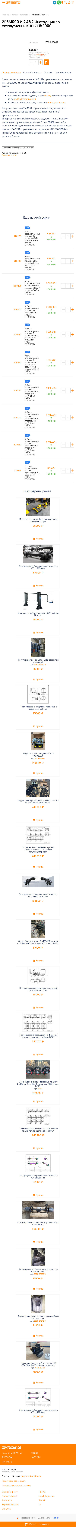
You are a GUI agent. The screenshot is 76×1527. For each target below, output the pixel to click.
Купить (38, 539)
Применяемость (63, 72)
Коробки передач (10, 1504)
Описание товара (11, 72)
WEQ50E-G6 (40, 1368)
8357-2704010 (40, 665)
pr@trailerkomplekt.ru (25, 99)
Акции (34, 1453)
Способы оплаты (32, 72)
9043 (40, 1089)
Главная (5, 15)
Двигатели (7, 1500)
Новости (36, 1457)
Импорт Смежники (40, 15)
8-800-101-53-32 (9, 1470)
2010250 (17, 391)
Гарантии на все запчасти (14, 1481)
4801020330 (40, 758)
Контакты (7, 1462)
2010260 (17, 445)
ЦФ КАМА (6, 1509)
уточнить (40, 55)
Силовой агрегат (9, 1492)
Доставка (7, 1457)
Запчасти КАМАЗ (9, 1496)
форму (47, 95)
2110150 (17, 471)
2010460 (17, 286)
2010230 (17, 418)
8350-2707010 (40, 1274)
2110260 (17, 261)
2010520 (17, 309)
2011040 (17, 334)
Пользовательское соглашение (16, 1485)
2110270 (17, 236)
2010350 (17, 363)
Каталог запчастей (20, 15)
